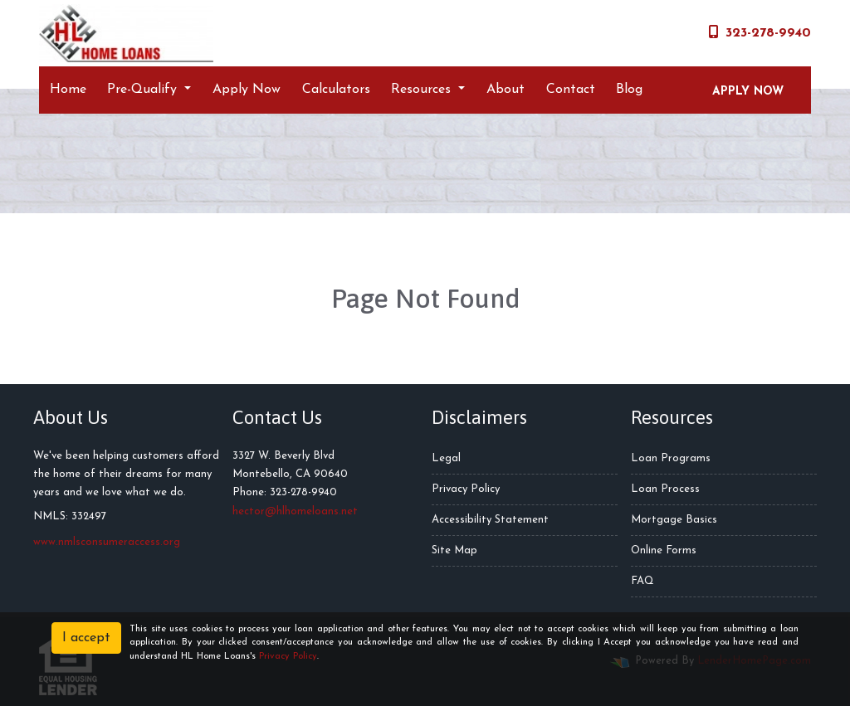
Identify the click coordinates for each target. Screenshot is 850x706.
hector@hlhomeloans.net (295, 511)
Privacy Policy (466, 489)
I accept (86, 638)
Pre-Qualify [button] (144, 89)
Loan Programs (671, 458)
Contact (570, 89)
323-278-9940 (760, 32)
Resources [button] (423, 89)
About (505, 89)
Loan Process (665, 489)
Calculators (336, 89)
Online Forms (663, 550)
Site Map (454, 550)
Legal (446, 458)
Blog (629, 89)
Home (68, 89)
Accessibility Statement (490, 519)
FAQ (642, 581)
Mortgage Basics (674, 519)
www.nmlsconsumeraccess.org (106, 542)
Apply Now (246, 89)
